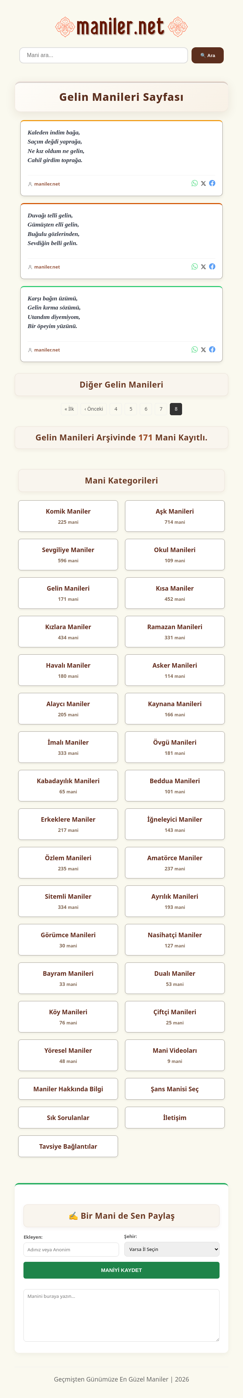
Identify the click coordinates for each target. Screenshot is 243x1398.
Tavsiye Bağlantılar (68, 1146)
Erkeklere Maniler (68, 819)
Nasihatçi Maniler (175, 935)
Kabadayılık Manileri (68, 781)
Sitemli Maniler (68, 896)
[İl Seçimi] (172, 1249)
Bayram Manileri (68, 973)
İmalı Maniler (68, 742)
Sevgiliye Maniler (68, 549)
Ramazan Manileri (174, 627)
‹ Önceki (93, 408)
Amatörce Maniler (174, 858)
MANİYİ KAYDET (121, 1270)
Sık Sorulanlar (68, 1117)
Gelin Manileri (68, 588)
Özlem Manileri (68, 858)
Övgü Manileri (174, 742)
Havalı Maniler (68, 665)
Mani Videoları (175, 1050)
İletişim (175, 1117)
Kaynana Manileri (175, 704)
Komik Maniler (68, 511)
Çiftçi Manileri (174, 1012)
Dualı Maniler (174, 973)
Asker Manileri (174, 665)
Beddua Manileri (175, 781)
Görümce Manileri (68, 935)
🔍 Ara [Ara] (207, 55)
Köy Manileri (68, 1012)
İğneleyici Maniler (174, 819)
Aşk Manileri (175, 511)
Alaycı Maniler (68, 704)
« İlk (69, 408)
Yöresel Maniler (68, 1050)
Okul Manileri (175, 549)
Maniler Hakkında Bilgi (68, 1089)
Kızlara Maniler (68, 627)
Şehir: (130, 1236)
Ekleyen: (32, 1237)
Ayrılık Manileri (174, 896)
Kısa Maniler (175, 588)
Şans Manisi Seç (175, 1089)
